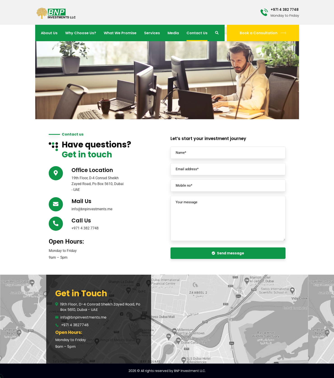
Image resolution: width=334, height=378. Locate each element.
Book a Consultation (263, 33)
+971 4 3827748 (75, 325)
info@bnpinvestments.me (83, 317)
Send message (228, 253)
